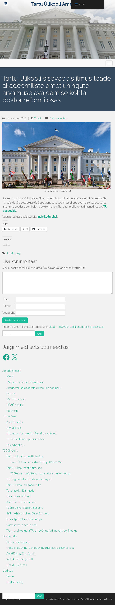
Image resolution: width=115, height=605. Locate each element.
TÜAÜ (37, 118)
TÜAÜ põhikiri (15, 405)
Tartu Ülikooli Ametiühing (60, 4)
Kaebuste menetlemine (20, 502)
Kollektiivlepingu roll (19, 559)
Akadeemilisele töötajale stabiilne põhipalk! (33, 387)
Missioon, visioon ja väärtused (25, 382)
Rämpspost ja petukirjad (21, 525)
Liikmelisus (9, 416)
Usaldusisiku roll (16, 565)
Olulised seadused (17, 542)
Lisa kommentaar (58, 118)
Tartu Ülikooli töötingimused (24, 467)
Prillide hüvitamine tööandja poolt (27, 513)
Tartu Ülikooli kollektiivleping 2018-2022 (35, 462)
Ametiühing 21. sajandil (20, 553)
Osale (10, 576)
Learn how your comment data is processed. (77, 326)
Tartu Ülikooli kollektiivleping (24, 456)
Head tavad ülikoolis (19, 496)
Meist (10, 376)
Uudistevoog (13, 253)
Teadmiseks (9, 536)
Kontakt (11, 393)
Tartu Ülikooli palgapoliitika (23, 485)
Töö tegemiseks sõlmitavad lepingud (28, 479)
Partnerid (12, 410)
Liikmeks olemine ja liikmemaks (25, 439)
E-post (6, 305)
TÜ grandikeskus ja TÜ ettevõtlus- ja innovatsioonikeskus (41, 530)
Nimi (5, 298)
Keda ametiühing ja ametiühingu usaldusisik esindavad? (40, 547)
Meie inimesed (15, 399)
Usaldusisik (13, 427)
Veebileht (8, 312)
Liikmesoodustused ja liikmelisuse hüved (31, 433)
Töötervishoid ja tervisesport (24, 507)
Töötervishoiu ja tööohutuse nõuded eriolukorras (40, 473)
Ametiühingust (11, 370)
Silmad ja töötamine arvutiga (24, 519)
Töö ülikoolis (10, 450)
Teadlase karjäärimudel (20, 490)
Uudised (7, 570)
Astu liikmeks (14, 422)
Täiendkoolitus (15, 445)
